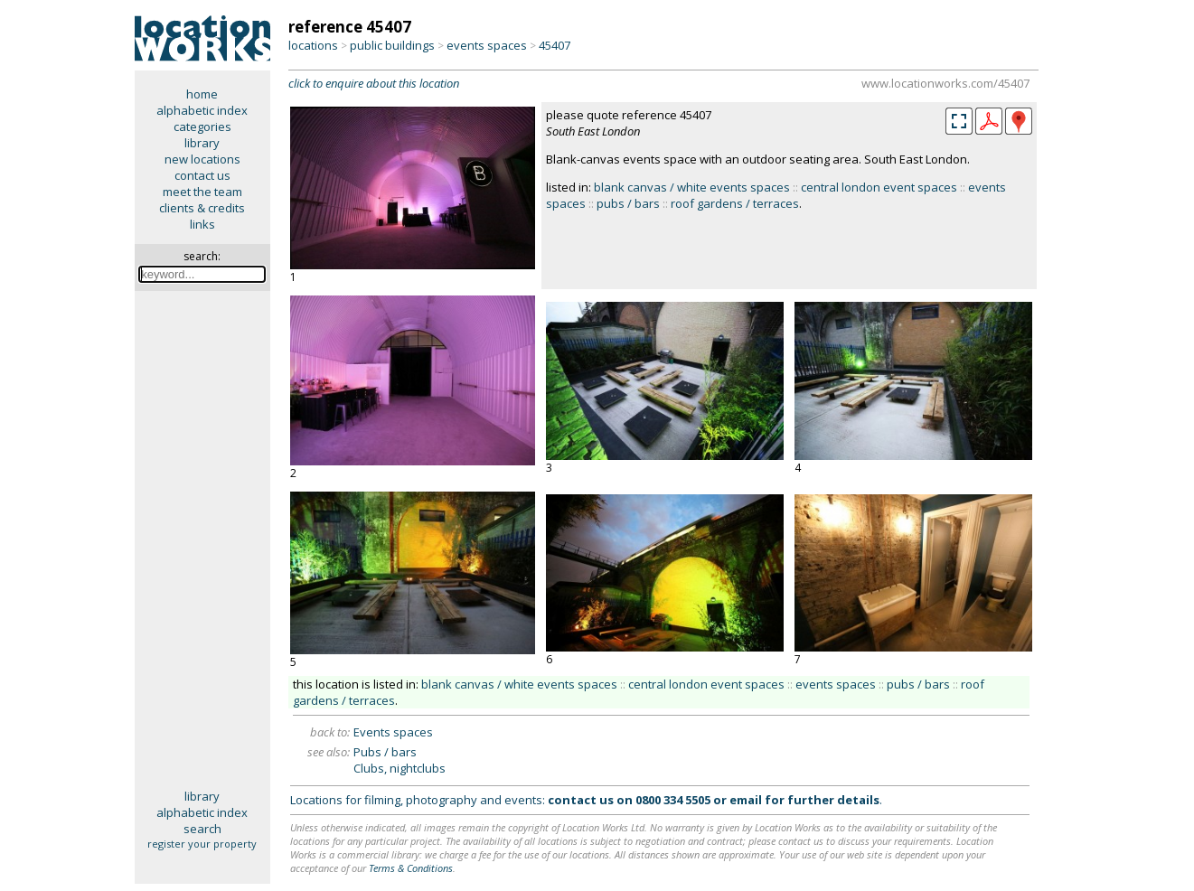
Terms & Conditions (411, 868)
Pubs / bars (385, 752)
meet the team (202, 191)
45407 (554, 45)
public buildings (392, 45)
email (745, 800)
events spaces (487, 45)
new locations (202, 159)
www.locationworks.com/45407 (945, 83)
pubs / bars (628, 203)
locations (313, 45)
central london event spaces (879, 187)
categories (202, 126)
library (202, 143)
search (202, 829)
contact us (202, 175)
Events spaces (393, 732)
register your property (202, 843)
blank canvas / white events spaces (692, 187)
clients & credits (202, 208)
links (202, 224)
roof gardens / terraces (735, 203)
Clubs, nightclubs (399, 768)
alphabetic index (202, 110)
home (202, 94)
